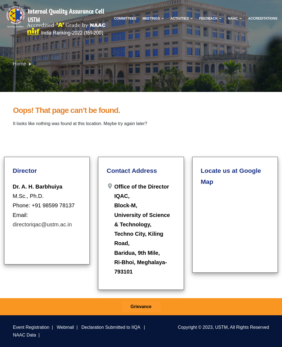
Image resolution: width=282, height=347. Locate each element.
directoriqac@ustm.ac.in (42, 224)
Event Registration (31, 327)
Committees (125, 18)
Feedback (210, 18)
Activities (181, 18)
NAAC (235, 18)
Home (19, 64)
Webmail (65, 327)
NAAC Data (24, 334)
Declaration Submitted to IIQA (110, 327)
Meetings (153, 18)
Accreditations (263, 18)
